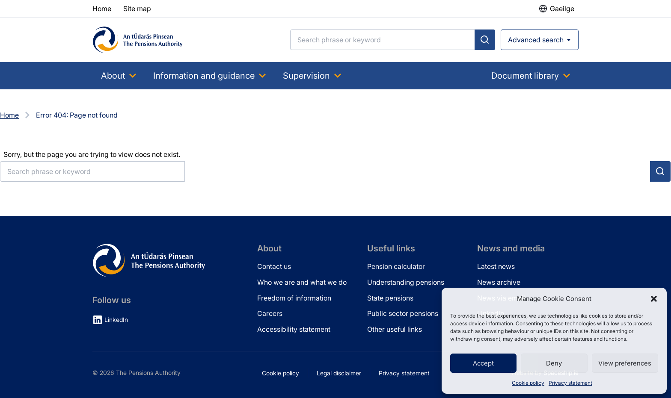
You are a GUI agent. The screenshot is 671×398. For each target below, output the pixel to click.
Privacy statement (570, 383)
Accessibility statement (293, 329)
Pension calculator (396, 266)
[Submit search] (485, 39)
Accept (483, 363)
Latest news (496, 266)
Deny (554, 363)
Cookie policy (528, 383)
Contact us (274, 266)
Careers (269, 313)
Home (9, 115)
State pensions (390, 298)
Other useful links (394, 329)
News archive (498, 282)
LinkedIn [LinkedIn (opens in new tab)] (116, 319)
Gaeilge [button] (562, 8)
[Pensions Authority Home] (137, 39)
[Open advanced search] (540, 39)
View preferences (624, 363)
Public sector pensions (402, 313)
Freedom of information (294, 298)
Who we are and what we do (302, 282)
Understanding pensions (405, 282)
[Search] (382, 39)
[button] (654, 299)
